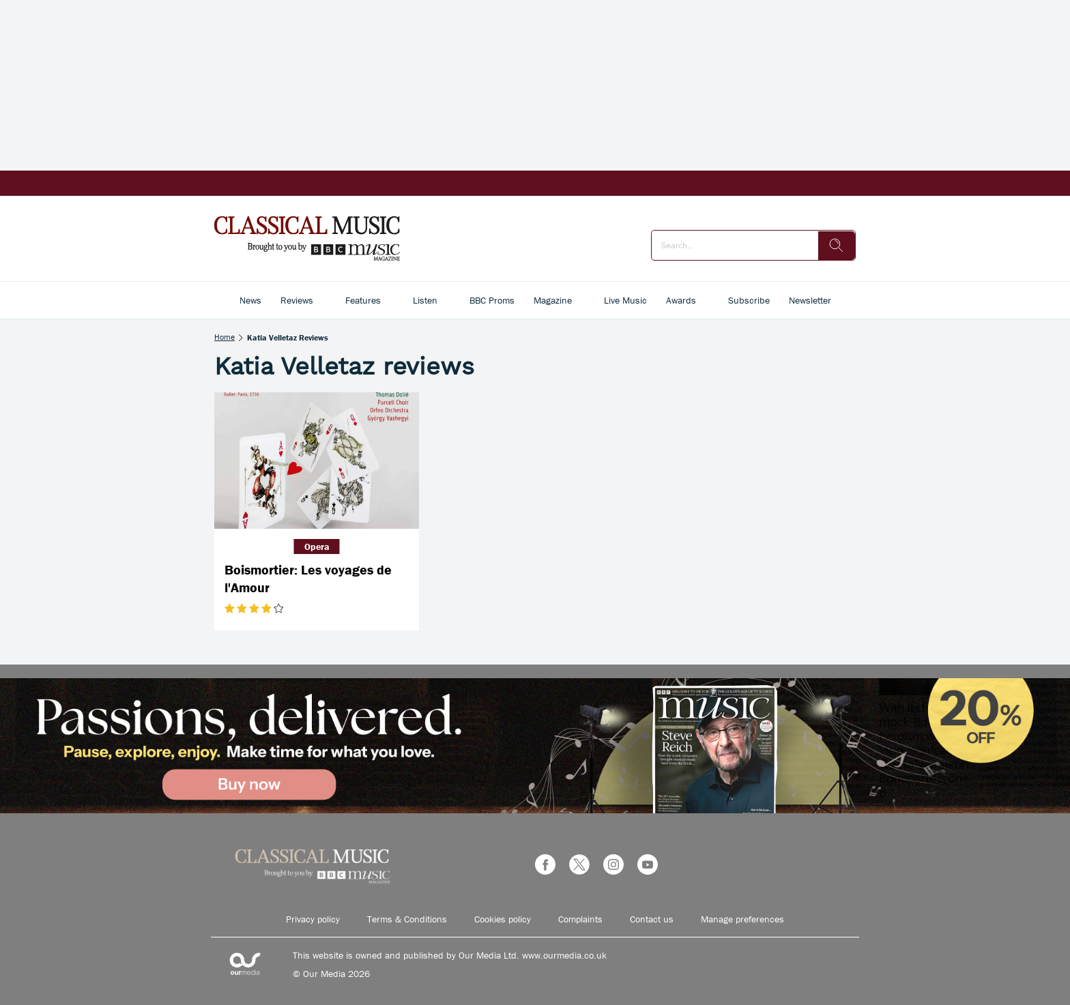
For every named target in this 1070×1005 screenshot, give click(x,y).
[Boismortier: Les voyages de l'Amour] (316, 460)
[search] (836, 245)
